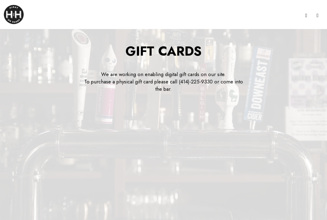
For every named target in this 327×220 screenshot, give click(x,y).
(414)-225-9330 (196, 81)
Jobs (208, 15)
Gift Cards (187, 15)
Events (290, 15)
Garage (247, 15)
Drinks (144, 15)
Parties (163, 15)
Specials (269, 15)
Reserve (225, 15)
